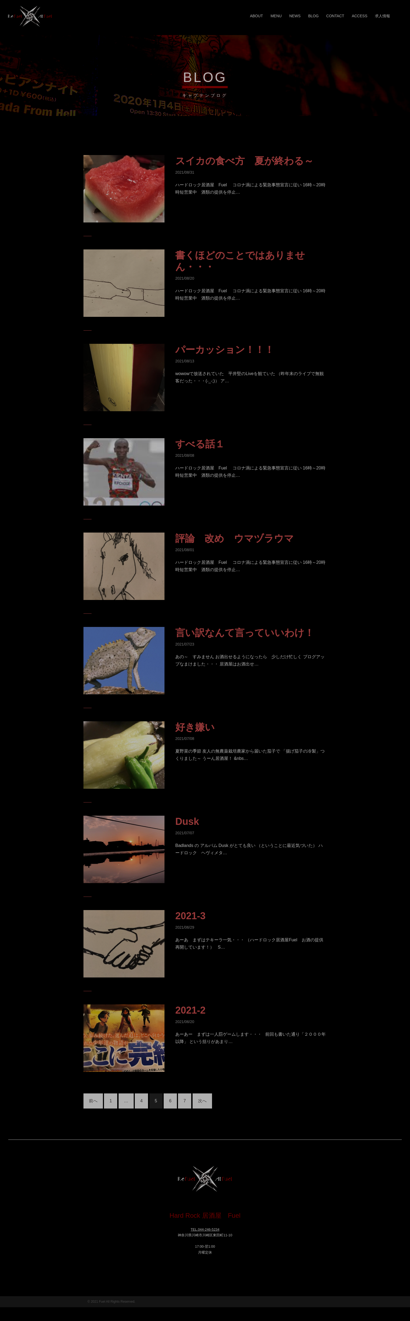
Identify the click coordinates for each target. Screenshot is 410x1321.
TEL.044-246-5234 (205, 1229)
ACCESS (359, 16)
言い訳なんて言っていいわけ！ (244, 632)
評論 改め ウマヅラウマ (234, 538)
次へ (202, 1101)
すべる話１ (200, 444)
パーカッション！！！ (224, 349)
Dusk (187, 821)
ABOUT (256, 16)
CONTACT (335, 16)
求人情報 (382, 16)
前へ (93, 1101)
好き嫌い (195, 727)
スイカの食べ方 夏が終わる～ (244, 160)
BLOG (313, 16)
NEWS (295, 16)
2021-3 (190, 915)
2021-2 (190, 1010)
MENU (276, 16)
